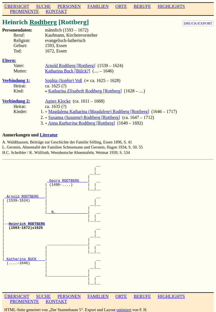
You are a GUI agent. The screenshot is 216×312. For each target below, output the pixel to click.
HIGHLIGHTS (171, 6)
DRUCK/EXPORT (198, 23)
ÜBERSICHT (16, 6)
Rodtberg (43, 22)
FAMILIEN (98, 6)
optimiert (123, 307)
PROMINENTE (24, 11)
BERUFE (142, 6)
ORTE (121, 6)
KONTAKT (56, 11)
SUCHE (43, 6)
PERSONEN (69, 6)
